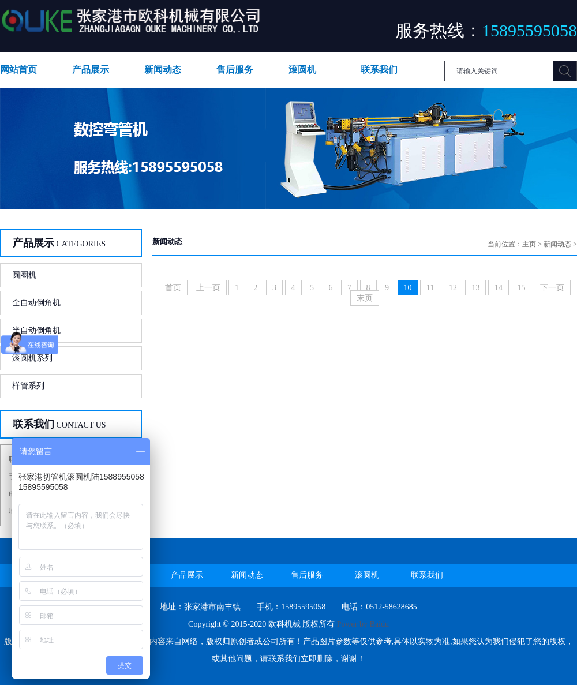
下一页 (552, 287)
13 (475, 287)
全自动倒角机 (36, 302)
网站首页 (18, 69)
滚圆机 (302, 69)
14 (498, 287)
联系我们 (379, 69)
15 (521, 287)
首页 (173, 287)
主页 (529, 244)
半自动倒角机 (36, 330)
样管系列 (28, 385)
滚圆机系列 (32, 358)
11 (430, 287)
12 (453, 287)
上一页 (208, 287)
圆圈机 (24, 275)
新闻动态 (162, 69)
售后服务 (234, 69)
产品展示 (90, 69)
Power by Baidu (363, 624)
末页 (365, 298)
